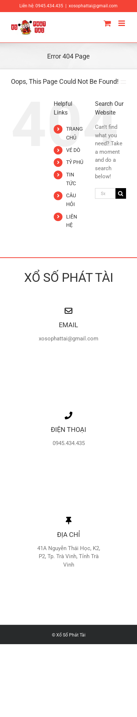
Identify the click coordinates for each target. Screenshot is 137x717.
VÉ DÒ (73, 150)
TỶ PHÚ (74, 162)
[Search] (120, 193)
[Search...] (105, 193)
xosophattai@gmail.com (93, 5)
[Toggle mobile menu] (122, 23)
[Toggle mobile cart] (107, 23)
